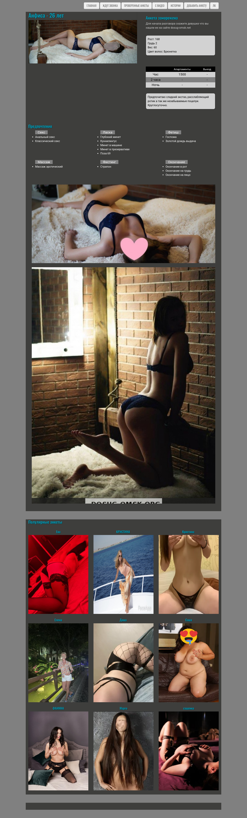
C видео (159, 6)
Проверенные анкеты (136, 6)
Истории (175, 6)
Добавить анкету (197, 6)
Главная (91, 6)
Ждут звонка (110, 6)
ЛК (214, 6)
